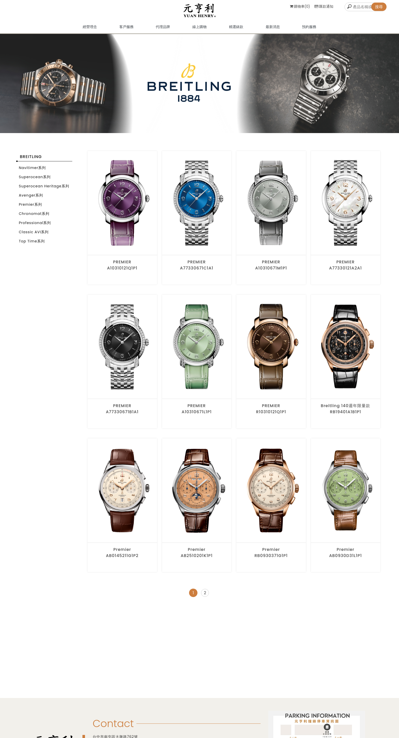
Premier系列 (30, 207)
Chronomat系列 (34, 216)
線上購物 (199, 29)
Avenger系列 (31, 198)
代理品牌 (163, 29)
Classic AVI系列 (34, 234)
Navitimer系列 (32, 170)
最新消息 (273, 29)
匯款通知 (324, 6)
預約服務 (309, 29)
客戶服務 (126, 29)
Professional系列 (35, 225)
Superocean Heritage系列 (44, 188)
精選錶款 (236, 29)
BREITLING (31, 159)
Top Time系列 (32, 244)
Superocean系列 (35, 179)
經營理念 (90, 29)
